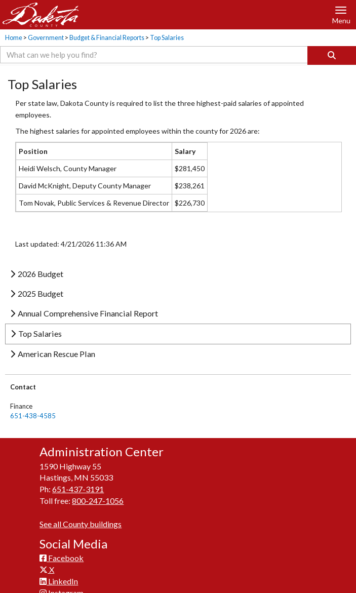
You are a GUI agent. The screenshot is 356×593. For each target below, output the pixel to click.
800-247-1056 (98, 500)
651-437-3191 (78, 489)
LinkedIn (58, 581)
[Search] (331, 55)
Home (13, 38)
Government (46, 38)
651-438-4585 (33, 416)
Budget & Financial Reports (106, 38)
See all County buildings (80, 524)
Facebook (61, 558)
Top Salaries (167, 38)
